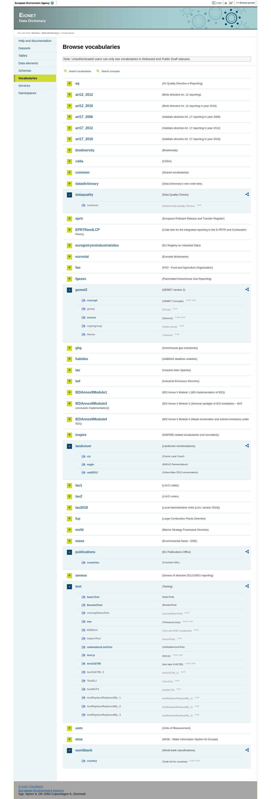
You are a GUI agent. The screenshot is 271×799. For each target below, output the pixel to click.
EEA (36, 3)
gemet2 (81, 290)
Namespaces (27, 93)
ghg (78, 348)
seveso (81, 575)
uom (79, 728)
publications (85, 552)
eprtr (79, 218)
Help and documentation (34, 40)
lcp (77, 518)
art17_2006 (84, 117)
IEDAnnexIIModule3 (91, 403)
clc (89, 456)
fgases (80, 279)
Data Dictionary (49, 33)
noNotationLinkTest (99, 647)
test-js (91, 655)
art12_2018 (84, 106)
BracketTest (94, 605)
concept (92, 300)
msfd (79, 530)
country (92, 760)
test (78, 586)
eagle (90, 464)
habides (81, 359)
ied (77, 381)
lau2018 (81, 507)
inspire (80, 435)
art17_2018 (84, 139)
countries (93, 562)
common (82, 172)
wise (79, 739)
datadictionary (86, 183)
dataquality (84, 194)
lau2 (78, 496)
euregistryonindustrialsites (97, 245)
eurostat (82, 256)
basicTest (93, 597)
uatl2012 (92, 472)
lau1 (78, 485)
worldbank (83, 750)
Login (219, 2)
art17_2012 (84, 128)
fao (77, 267)
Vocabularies (27, 78)
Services (24, 85)
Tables (22, 55)
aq (77, 83)
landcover (83, 446)
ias (77, 370)
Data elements (28, 63)
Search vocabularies (80, 71)
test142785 (94, 663)
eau (89, 621)
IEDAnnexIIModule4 (91, 419)
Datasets (24, 48)
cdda (79, 161)
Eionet (35, 33)
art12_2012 (84, 94)
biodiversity (84, 150)
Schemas (24, 70)
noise (79, 541)
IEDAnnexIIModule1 (91, 392)
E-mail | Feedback (30, 786)
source (91, 317)
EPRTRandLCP (87, 230)
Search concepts (110, 71)
